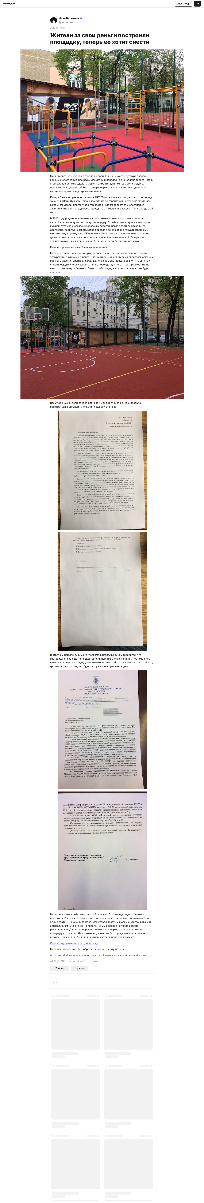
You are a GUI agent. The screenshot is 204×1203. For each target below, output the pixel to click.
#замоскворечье (113, 955)
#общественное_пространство (82, 955)
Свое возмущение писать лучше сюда (74, 943)
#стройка (56, 955)
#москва (141, 955)
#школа (130, 955)
